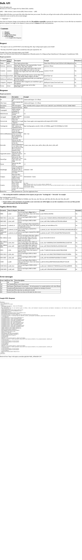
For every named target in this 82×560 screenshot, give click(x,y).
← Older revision (7, 11)
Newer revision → (29, 11)
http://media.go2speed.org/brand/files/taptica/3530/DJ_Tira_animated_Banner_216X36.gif (30, 354)
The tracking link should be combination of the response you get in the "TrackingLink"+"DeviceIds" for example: (34, 194)
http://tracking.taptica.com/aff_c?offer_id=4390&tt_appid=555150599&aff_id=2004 (46, 126)
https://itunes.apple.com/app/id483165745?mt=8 (19, 317)
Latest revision (17, 11)
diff (1, 11)
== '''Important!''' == (5, 18)
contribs (31, 8)
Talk (27, 8)
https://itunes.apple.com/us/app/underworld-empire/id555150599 (40, 121)
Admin (23, 8)
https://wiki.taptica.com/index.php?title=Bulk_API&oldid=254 (25, 365)
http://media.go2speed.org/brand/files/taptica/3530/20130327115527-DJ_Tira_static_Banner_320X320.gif (56, 185)
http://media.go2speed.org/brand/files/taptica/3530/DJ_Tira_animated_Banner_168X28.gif (30, 345)
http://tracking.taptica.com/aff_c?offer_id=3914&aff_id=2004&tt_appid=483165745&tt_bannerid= (31, 318)
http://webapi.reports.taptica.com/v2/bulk (43, 46)
